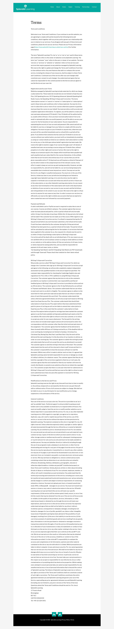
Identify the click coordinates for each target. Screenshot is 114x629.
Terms (72, 620)
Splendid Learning (25, 7)
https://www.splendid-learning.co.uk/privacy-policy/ (51, 47)
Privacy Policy (66, 620)
